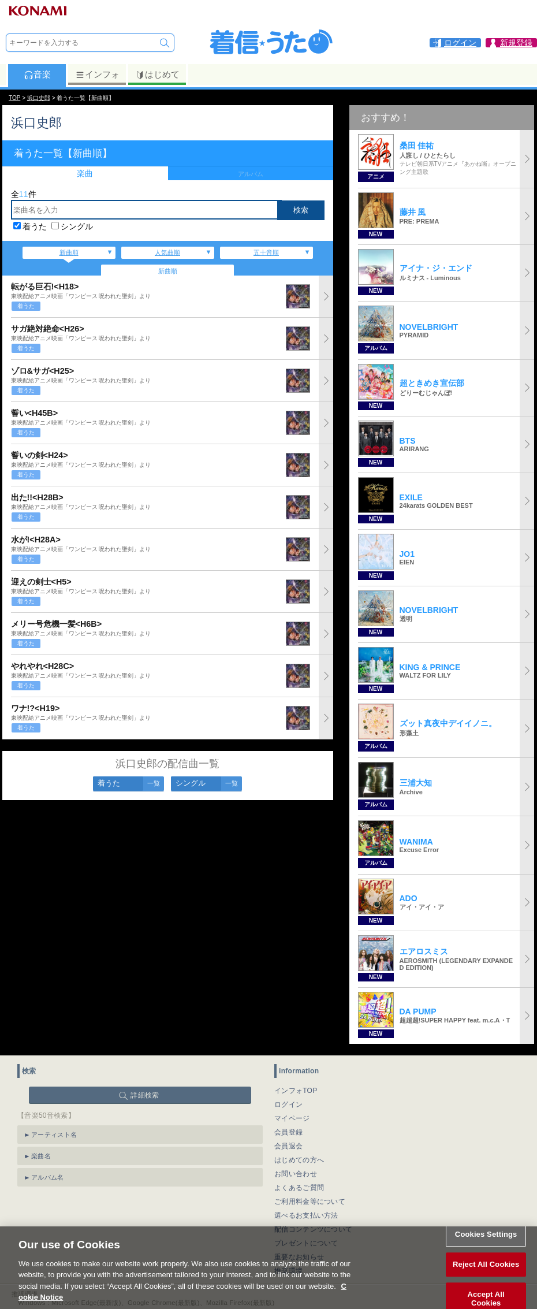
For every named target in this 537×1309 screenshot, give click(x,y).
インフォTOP (296, 1091)
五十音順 (266, 252)
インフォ (97, 74)
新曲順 (69, 252)
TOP (14, 98)
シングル (77, 226)
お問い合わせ (295, 1174)
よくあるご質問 (299, 1188)
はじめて (157, 74)
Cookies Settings (486, 1245)
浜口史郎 (38, 98)
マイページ (292, 1118)
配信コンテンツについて (313, 1229)
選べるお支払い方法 (306, 1215)
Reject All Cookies (486, 1275)
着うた (35, 226)
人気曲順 (167, 252)
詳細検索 (144, 1095)
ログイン (288, 1104)
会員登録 (288, 1132)
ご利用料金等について (309, 1202)
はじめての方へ (299, 1160)
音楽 (37, 74)
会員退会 (288, 1146)
